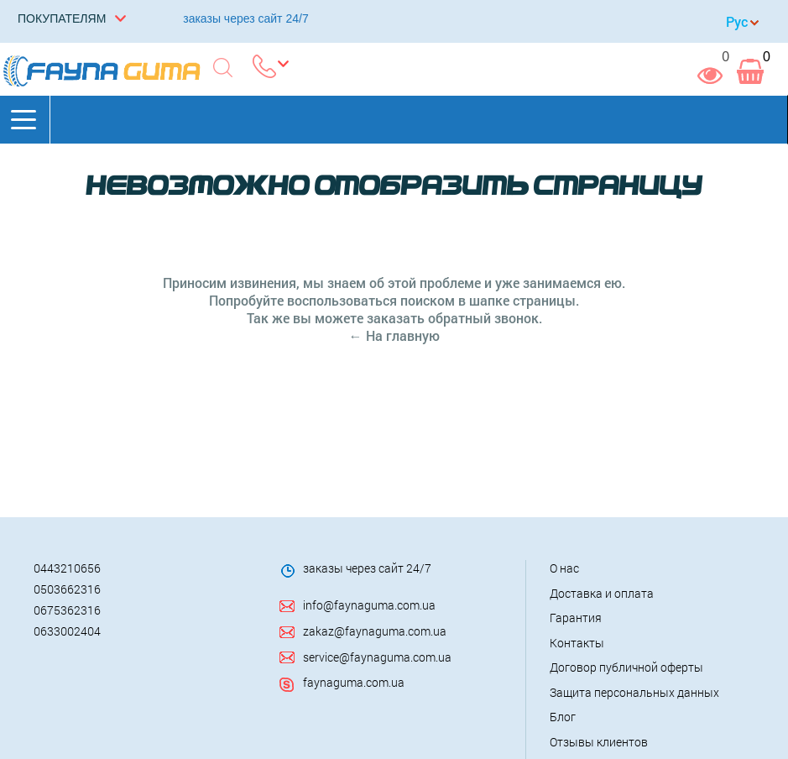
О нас (564, 568)
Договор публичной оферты (626, 667)
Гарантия (576, 618)
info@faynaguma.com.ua (369, 605)
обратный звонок (483, 318)
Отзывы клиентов (599, 742)
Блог (563, 717)
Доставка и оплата (602, 593)
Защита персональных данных (634, 692)
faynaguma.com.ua (353, 682)
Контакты (577, 643)
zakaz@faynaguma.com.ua (374, 631)
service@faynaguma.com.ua (377, 657)
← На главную (394, 335)
